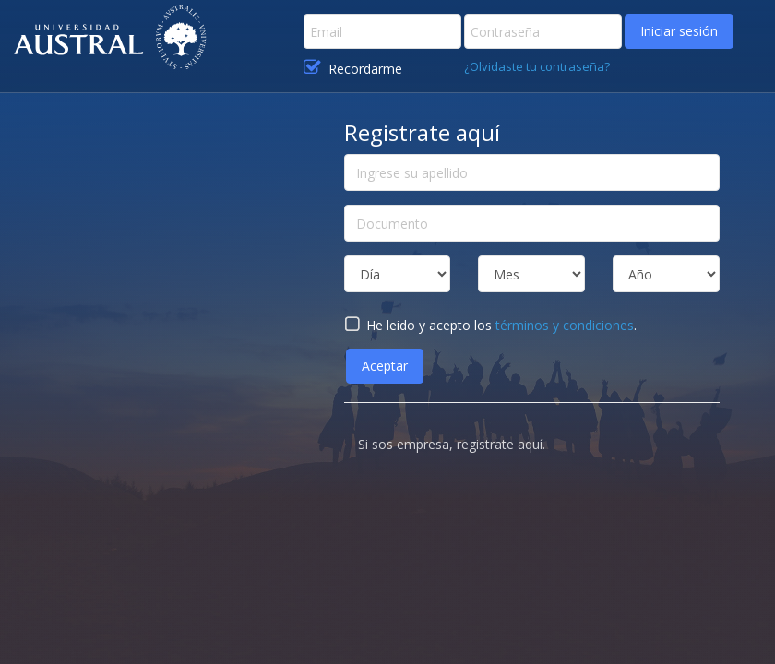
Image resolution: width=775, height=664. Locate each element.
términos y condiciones (564, 325)
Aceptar (385, 365)
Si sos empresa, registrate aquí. (451, 444)
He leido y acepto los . (490, 324)
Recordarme (353, 67)
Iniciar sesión (679, 31)
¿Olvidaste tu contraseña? (537, 66)
